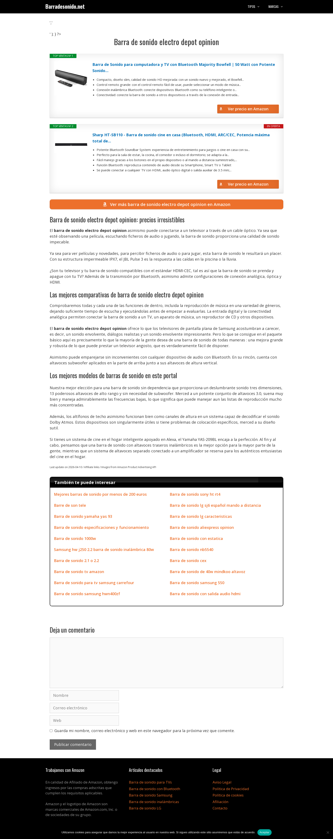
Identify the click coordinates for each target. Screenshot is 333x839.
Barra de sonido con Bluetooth (154, 789)
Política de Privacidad (231, 789)
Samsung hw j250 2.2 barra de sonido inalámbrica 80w (104, 550)
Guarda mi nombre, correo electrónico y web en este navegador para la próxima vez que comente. (144, 731)
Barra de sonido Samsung (150, 796)
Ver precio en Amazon (248, 108)
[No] (328, 832)
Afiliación (220, 802)
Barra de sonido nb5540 (191, 550)
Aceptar (265, 832)
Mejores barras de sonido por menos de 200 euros (100, 495)
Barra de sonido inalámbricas (154, 802)
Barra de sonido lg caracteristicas (201, 517)
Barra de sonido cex (188, 561)
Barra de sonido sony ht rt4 (195, 495)
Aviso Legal (222, 783)
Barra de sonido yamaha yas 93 (83, 517)
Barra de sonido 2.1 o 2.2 (76, 561)
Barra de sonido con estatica (196, 539)
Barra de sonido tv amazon (79, 572)
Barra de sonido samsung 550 (197, 583)
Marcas (278, 6)
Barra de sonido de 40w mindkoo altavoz (207, 572)
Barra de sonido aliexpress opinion (202, 528)
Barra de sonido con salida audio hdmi (205, 594)
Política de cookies (228, 796)
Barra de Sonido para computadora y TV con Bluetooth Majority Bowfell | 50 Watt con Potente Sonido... (183, 67)
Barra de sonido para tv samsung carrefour (94, 583)
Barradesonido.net (65, 6)
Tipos (256, 6)
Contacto (220, 808)
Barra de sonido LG (145, 808)
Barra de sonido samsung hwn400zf (87, 594)
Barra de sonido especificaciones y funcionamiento (101, 528)
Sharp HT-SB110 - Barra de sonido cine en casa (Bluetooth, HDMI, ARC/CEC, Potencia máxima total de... (181, 137)
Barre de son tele (70, 506)
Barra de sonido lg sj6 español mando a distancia (215, 506)
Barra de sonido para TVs (150, 783)
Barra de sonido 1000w (75, 539)
